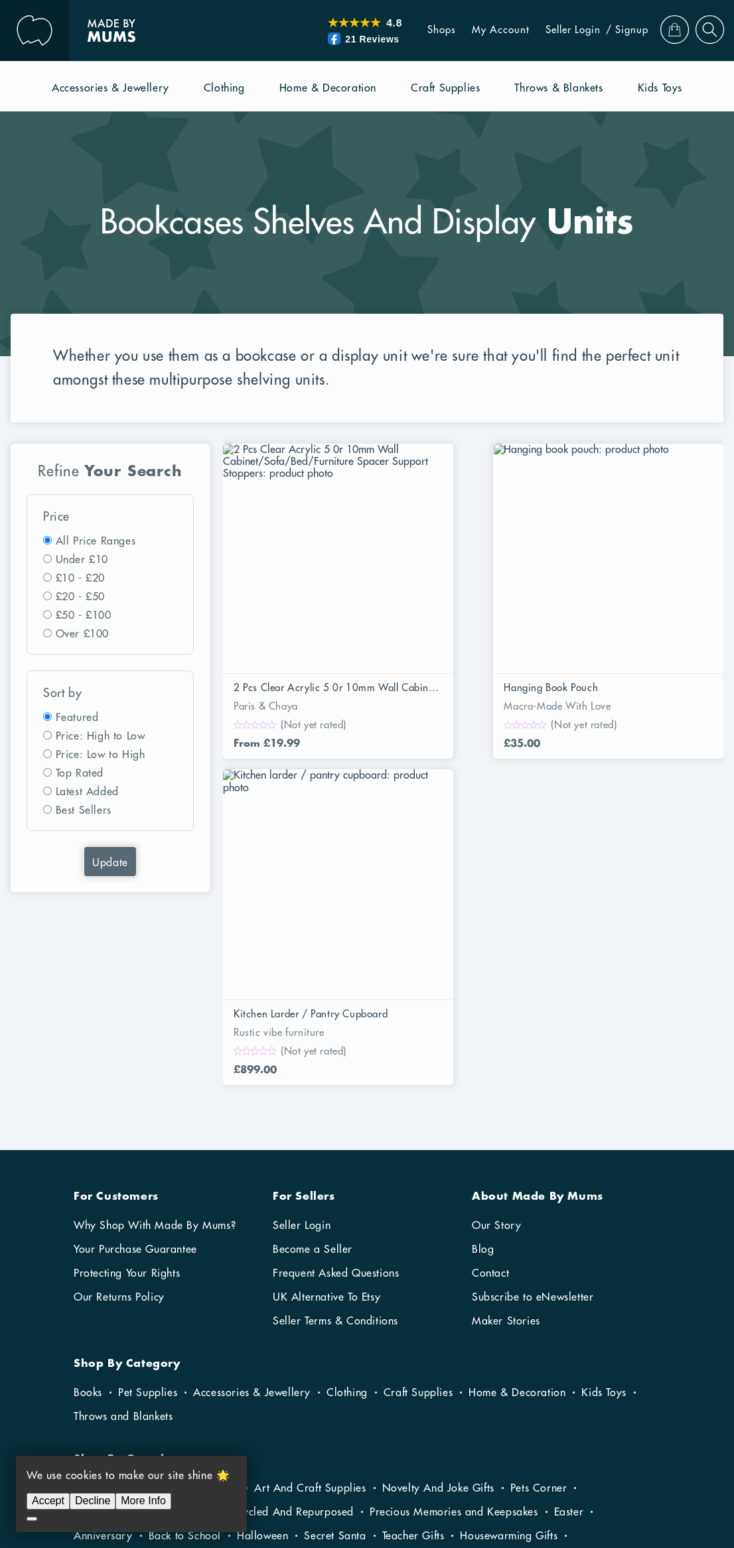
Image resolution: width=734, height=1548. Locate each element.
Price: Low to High (100, 754)
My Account (484, 30)
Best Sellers (83, 810)
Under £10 (82, 559)
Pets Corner (538, 1272)
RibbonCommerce (623, 1467)
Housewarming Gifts (508, 1320)
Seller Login (556, 30)
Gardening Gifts (199, 1272)
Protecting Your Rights (127, 1058)
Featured (77, 717)
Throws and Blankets (123, 1201)
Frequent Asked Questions (336, 1058)
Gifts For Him (248, 1368)
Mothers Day (534, 1344)
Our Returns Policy (119, 1081)
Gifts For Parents (114, 1344)
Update (110, 863)
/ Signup (610, 30)
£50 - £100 (83, 615)
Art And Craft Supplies (310, 1272)
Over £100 (82, 634)
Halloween (262, 1320)
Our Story (496, 1010)
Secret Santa (335, 1320)
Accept (48, 1500)
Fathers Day (610, 1344)
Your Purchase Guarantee (135, 1034)
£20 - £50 (80, 597)
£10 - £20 (80, 578)
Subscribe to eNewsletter (532, 1081)
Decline (92, 1500)
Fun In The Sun (109, 1272)
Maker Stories (506, 1105)
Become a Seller (312, 1034)
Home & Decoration (517, 1177)
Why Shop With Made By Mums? (155, 1010)
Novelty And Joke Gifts (438, 1272)
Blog (483, 1034)
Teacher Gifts (413, 1320)
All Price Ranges (96, 541)
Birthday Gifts (579, 1368)
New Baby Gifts (335, 1368)
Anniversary (103, 1320)
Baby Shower (265, 1344)
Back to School (185, 1320)
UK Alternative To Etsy (326, 1081)
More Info (143, 1500)
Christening (417, 1368)
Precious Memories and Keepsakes (454, 1296)
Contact (490, 1058)
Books (88, 1177)
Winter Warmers (446, 1344)
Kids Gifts (194, 1344)
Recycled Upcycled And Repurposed (265, 1296)
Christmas (97, 1368)
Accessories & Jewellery (252, 1177)
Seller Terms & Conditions (335, 1105)
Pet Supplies (147, 1177)
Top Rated (80, 773)
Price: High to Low (100, 736)
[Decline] (32, 1519)
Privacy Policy (632, 1491)
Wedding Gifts (495, 1368)
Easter (569, 1296)
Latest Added (87, 792)
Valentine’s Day (352, 1344)
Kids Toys (603, 1177)
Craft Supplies (418, 1177)
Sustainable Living (117, 1296)
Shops (425, 30)
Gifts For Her (168, 1368)
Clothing (347, 1177)
